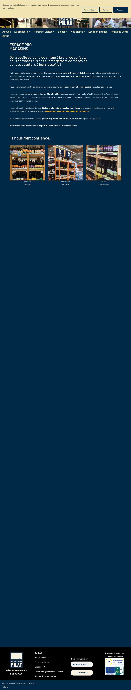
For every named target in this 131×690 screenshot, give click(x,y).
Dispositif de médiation (45, 676)
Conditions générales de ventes (49, 671)
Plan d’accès (40, 657)
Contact (38, 653)
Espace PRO (40, 667)
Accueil (6, 31)
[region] (65, 9)
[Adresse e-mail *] (82, 664)
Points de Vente (120, 31)
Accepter (120, 10)
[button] (29, 31)
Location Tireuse (98, 31)
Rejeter (106, 10)
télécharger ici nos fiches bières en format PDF (67, 111)
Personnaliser (89, 10)
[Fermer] (128, 2)
